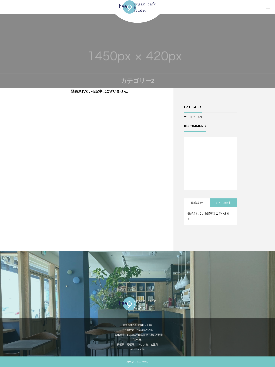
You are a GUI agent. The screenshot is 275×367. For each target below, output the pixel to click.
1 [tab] (210, 180)
